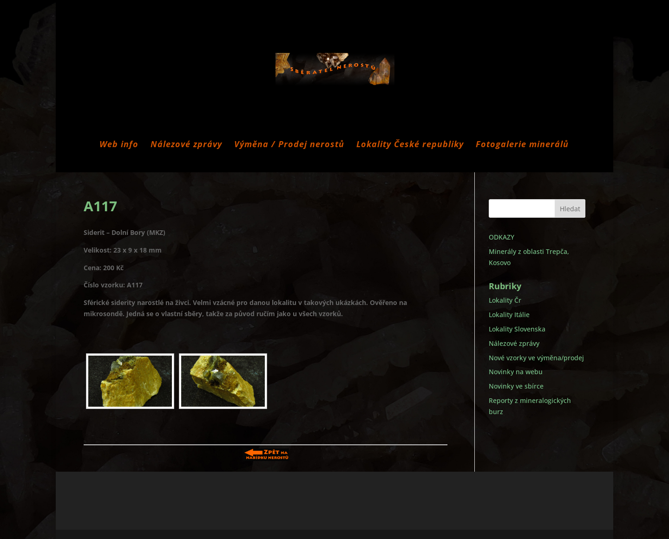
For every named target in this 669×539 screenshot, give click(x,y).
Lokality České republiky (410, 145)
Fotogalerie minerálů (522, 145)
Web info (118, 145)
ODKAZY (501, 237)
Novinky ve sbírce (516, 386)
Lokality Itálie (509, 314)
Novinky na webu (516, 371)
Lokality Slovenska (517, 329)
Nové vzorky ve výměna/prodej (536, 357)
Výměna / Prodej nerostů (289, 145)
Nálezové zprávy (186, 145)
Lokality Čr (505, 300)
